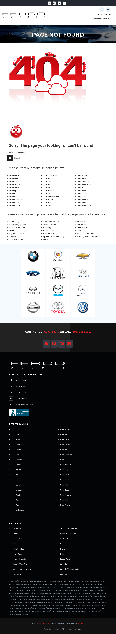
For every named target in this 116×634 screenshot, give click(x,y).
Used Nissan (48, 199)
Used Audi (13, 179)
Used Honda (82, 187)
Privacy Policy (48, 234)
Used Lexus (47, 193)
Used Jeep (81, 190)
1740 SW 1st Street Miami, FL (102, 18)
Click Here (51, 331)
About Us (81, 222)
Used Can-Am (48, 182)
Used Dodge (14, 184)
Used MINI (81, 196)
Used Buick (81, 179)
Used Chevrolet (83, 182)
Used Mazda (14, 196)
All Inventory (14, 222)
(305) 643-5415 (21, 399)
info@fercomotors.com (24, 405)
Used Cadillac (14, 182)
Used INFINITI (48, 190)
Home (11, 231)
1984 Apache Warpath (52, 222)
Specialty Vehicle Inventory (53, 237)
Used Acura (14, 176)
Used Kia (13, 193)
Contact (56, 629)
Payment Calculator (16, 234)
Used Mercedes (16, 485)
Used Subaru (14, 205)
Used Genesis (14, 187)
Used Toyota (48, 205)
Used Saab (81, 202)
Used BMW (47, 179)
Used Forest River (84, 184)
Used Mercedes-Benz (51, 196)
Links (79, 231)
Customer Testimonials (18, 228)
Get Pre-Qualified (83, 228)
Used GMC (47, 187)
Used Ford (47, 184)
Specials (12, 237)
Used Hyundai (14, 190)
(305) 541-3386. (81, 331)
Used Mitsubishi (15, 199)
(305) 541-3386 (103, 14)
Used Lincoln (82, 193)
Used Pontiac (82, 199)
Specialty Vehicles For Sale (87, 237)
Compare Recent (49, 225)
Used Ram (47, 202)
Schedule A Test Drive (85, 234)
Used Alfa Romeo (50, 176)
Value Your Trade (16, 240)
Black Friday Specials (17, 225)
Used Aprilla (82, 176)
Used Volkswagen (84, 205)
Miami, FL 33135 (22, 380)
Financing (47, 228)
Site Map (46, 240)
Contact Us (81, 225)
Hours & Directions (50, 231)
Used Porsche (14, 202)
